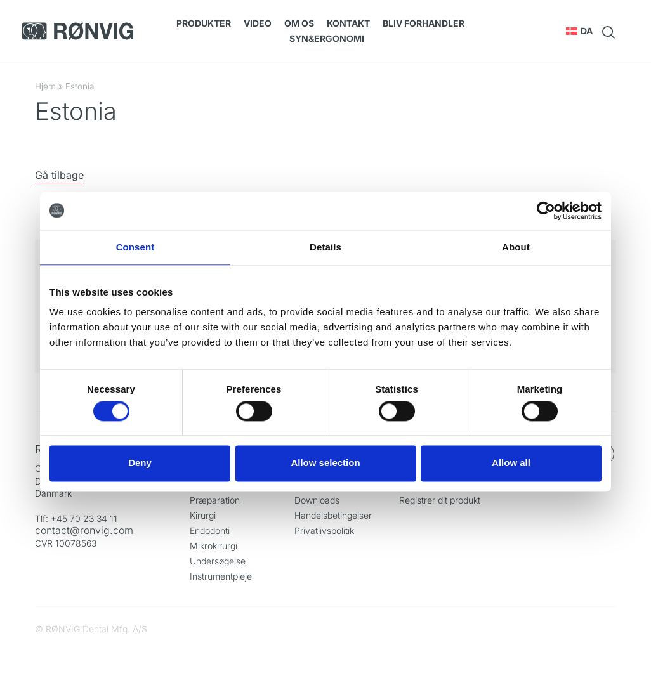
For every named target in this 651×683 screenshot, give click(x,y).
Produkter (203, 23)
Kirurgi (203, 515)
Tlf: (43, 518)
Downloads (316, 500)
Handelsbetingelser (333, 515)
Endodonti (210, 530)
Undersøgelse (218, 561)
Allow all (511, 463)
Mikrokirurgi (213, 545)
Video (258, 23)
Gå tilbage (59, 175)
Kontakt (348, 23)
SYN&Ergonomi (326, 38)
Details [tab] (325, 247)
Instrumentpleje (221, 576)
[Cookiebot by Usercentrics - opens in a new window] (546, 210)
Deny (140, 463)
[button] (579, 31)
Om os (299, 23)
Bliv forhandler (423, 23)
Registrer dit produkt (439, 500)
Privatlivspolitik (324, 530)
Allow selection (325, 463)
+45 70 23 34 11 (84, 518)
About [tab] (516, 247)
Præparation (215, 500)
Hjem (45, 86)
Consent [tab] (135, 247)
